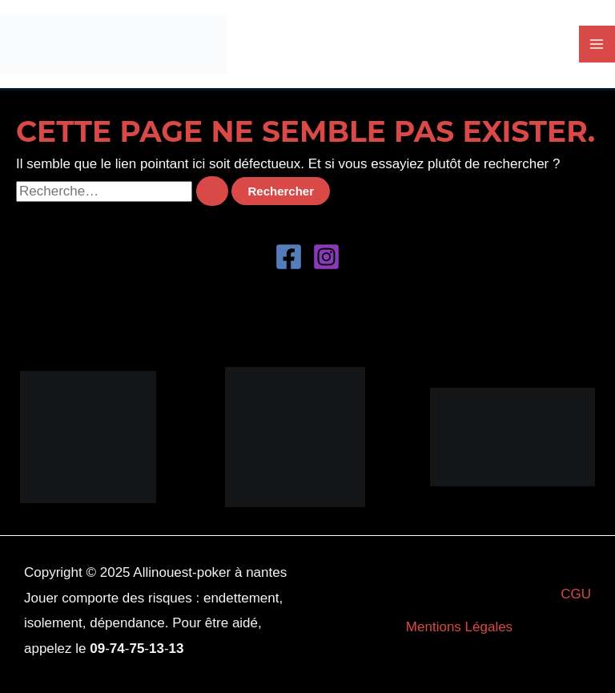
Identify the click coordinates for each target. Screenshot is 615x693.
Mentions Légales (459, 627)
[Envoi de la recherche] (212, 191)
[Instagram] (326, 257)
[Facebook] (289, 257)
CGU (576, 594)
